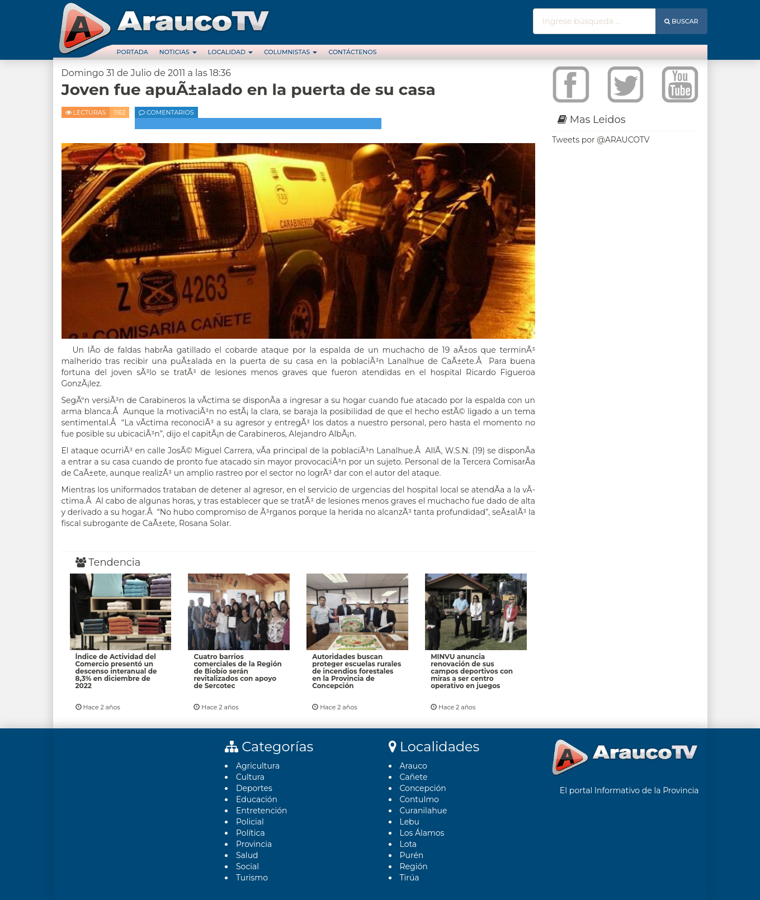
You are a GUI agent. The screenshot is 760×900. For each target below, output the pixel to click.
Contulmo (419, 799)
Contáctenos (352, 52)
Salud (247, 855)
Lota (408, 844)
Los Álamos (422, 833)
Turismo (252, 878)
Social (247, 866)
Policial (250, 822)
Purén (412, 855)
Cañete (414, 777)
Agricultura (258, 766)
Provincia (254, 844)
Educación (256, 799)
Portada (132, 52)
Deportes (254, 788)
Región (414, 866)
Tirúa (409, 878)
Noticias (178, 52)
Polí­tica (250, 833)
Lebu (410, 822)
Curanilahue (423, 811)
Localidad (230, 52)
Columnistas (290, 52)
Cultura (250, 777)
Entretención (261, 811)
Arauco (413, 766)
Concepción (423, 788)
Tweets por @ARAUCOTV (600, 140)
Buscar (681, 21)
